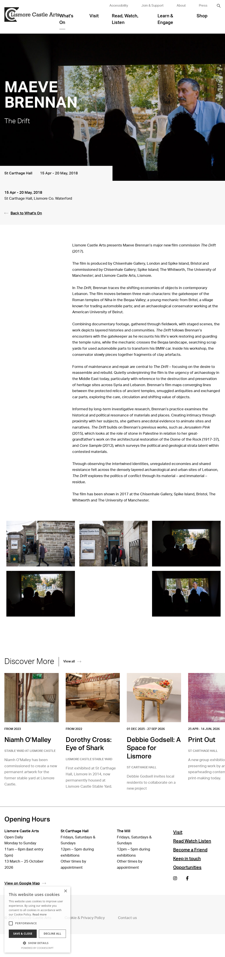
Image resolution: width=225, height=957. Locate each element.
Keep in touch (187, 859)
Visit (94, 16)
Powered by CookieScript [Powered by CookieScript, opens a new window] (37, 948)
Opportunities (187, 867)
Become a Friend (190, 850)
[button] (37, 943)
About (181, 5)
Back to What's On (23, 213)
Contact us (127, 918)
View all (72, 661)
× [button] (65, 891)
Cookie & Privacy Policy (85, 918)
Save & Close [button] (22, 933)
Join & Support (152, 5)
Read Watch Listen (192, 841)
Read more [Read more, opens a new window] (40, 914)
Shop (202, 16)
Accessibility (118, 5)
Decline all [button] (52, 933)
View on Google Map (25, 883)
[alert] (37, 919)
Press (203, 5)
